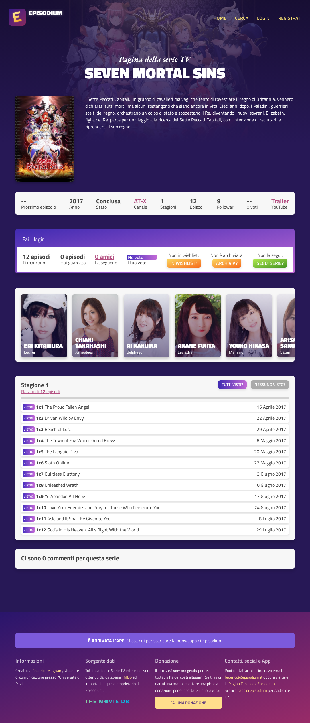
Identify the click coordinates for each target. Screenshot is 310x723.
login (39, 239)
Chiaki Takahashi (90, 343)
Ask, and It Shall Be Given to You (73, 518)
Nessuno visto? (269, 384)
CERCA (241, 18)
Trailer (280, 201)
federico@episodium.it (243, 677)
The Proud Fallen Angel (62, 406)
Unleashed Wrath (57, 485)
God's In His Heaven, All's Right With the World (87, 529)
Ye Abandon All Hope (60, 496)
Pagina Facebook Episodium (251, 684)
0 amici (104, 256)
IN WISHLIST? (183, 263)
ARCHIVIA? (227, 263)
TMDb (127, 677)
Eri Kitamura (43, 346)
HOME (220, 18)
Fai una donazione (188, 703)
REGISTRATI (289, 18)
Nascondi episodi (40, 391)
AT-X (140, 201)
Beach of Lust (53, 429)
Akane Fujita (196, 346)
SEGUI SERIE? (270, 263)
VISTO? (28, 407)
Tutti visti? (232, 384)
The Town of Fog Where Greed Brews (76, 440)
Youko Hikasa (249, 346)
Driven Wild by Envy (60, 418)
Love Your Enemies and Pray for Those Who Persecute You (98, 507)
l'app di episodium (252, 690)
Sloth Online (52, 462)
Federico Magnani (47, 670)
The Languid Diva (57, 451)
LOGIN (263, 18)
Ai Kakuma (142, 346)
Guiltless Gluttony (58, 473)
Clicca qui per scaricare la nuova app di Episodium (155, 640)
